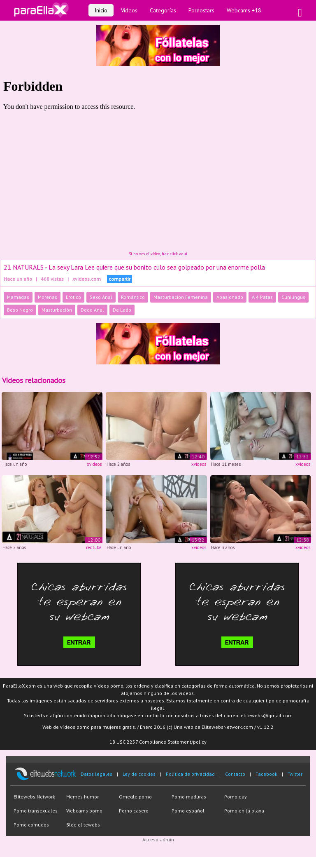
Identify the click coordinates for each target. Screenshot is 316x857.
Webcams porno (84, 811)
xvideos (94, 464)
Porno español (188, 811)
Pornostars (201, 10)
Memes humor (82, 797)
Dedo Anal (92, 310)
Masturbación (57, 310)
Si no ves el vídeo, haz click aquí (158, 253)
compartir (119, 279)
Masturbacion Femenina (180, 297)
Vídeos (129, 10)
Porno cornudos (31, 825)
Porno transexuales (36, 811)
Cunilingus (293, 297)
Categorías (163, 10)
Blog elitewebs (83, 825)
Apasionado (229, 297)
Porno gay (235, 797)
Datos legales (96, 774)
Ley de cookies (139, 774)
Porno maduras (189, 797)
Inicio (101, 10)
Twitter (295, 774)
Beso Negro (20, 310)
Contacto (235, 774)
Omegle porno (135, 797)
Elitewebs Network (34, 797)
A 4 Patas (262, 297)
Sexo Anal (101, 297)
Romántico (133, 297)
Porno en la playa (244, 811)
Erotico (73, 297)
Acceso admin (158, 839)
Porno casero (134, 811)
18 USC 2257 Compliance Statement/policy (158, 742)
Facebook (266, 774)
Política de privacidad (190, 774)
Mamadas (18, 297)
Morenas (47, 297)
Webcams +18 (244, 10)
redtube (94, 547)
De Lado (122, 310)
